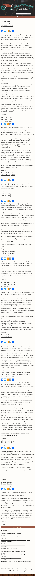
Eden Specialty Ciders (8, 443)
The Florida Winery (7, 119)
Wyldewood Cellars (7, 26)
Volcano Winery (6, 196)
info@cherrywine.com (15, 571)
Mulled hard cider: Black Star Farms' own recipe (13, 545)
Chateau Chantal (6, 484)
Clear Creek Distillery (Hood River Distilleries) (15, 374)
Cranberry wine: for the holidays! (9, 548)
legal (24, 571)
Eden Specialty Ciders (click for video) (12, 451)
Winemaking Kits (5, 530)
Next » (4, 524)
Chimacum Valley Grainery (8, 320)
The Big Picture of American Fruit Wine (11, 533)
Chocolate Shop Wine (8, 175)
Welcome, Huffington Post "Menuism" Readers (13, 551)
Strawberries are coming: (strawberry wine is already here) (16, 561)
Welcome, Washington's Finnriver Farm (11, 558)
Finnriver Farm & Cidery (8, 284)
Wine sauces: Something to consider (10, 536)
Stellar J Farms (7, 323)
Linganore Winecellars (8, 253)
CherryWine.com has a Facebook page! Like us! (13, 554)
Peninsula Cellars (6, 337)
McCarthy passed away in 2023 (9, 435)
